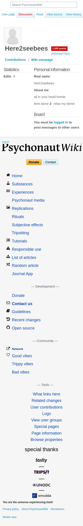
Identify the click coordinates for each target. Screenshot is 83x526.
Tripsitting (20, 233)
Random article (25, 265)
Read (36, 14)
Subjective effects (27, 225)
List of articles (24, 257)
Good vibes (22, 356)
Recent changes (26, 320)
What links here (46, 394)
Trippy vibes (22, 364)
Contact (50, 162)
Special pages (46, 426)
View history (70, 14)
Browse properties (46, 439)
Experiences (23, 192)
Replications (23, 208)
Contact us (22, 304)
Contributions (15, 60)
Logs (46, 413)
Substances (22, 184)
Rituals (18, 216)
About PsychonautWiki (34, 509)
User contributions (46, 407)
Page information (47, 433)
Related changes (46, 400)
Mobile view (10, 517)
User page (8, 14)
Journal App (22, 274)
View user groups (46, 420)
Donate (34, 162)
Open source (23, 328)
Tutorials (19, 241)
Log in (5, 141)
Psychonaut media (28, 200)
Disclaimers (57, 509)
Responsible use (26, 249)
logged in (61, 122)
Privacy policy (11, 509)
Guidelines (21, 312)
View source (51, 14)
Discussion (25, 14)
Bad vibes (20, 372)
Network (17, 349)
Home (17, 176)
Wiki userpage (42, 60)
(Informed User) (60, 53)
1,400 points (59, 48)
